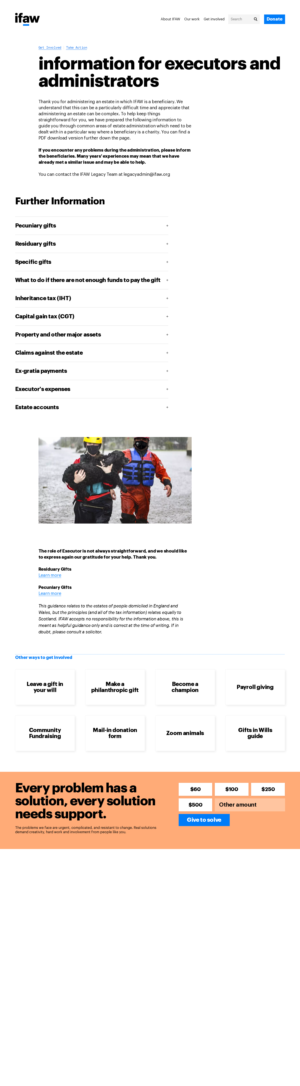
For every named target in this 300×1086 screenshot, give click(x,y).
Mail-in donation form (115, 733)
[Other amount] (250, 804)
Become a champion (185, 687)
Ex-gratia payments (41, 371)
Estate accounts (37, 407)
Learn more (50, 575)
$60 (195, 789)
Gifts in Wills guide (255, 733)
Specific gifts (33, 262)
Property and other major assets (58, 335)
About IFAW (170, 19)
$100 (231, 789)
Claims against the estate (49, 353)
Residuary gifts (35, 244)
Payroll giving (255, 687)
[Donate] (274, 19)
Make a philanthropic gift (115, 687)
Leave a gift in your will (45, 687)
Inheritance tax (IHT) (43, 298)
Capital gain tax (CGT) (44, 316)
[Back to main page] (27, 20)
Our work (192, 19)
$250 (268, 789)
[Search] (244, 19)
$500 (195, 804)
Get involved (214, 19)
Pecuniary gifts (35, 226)
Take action (76, 48)
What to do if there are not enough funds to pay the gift (88, 280)
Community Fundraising (45, 733)
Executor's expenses (42, 389)
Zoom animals (185, 733)
